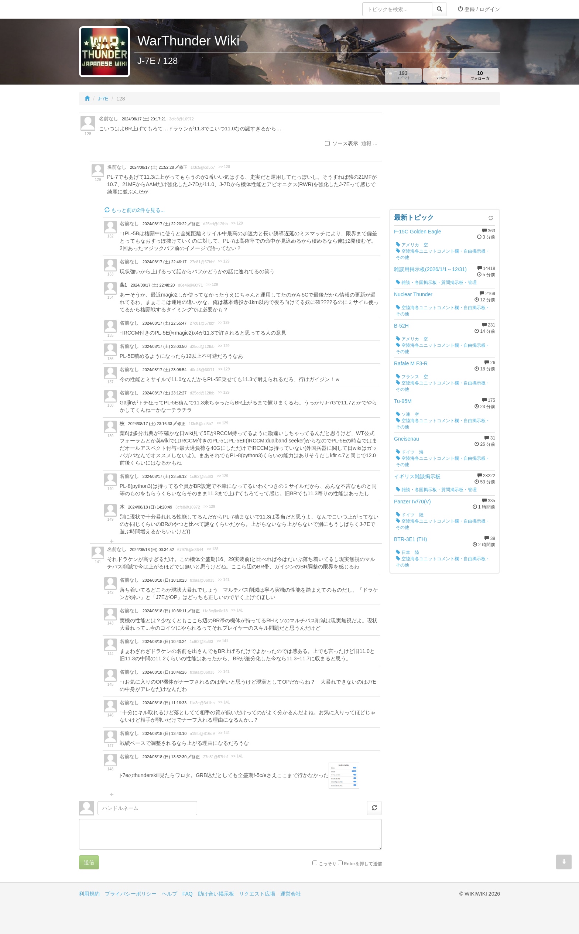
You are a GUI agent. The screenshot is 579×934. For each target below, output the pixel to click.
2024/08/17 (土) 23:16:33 (150, 423)
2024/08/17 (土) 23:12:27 (164, 393)
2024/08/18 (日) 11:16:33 (164, 703)
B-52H (401, 326)
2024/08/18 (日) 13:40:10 (164, 733)
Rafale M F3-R (411, 363)
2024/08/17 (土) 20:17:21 (144, 119)
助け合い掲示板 (216, 894)
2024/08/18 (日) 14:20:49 (150, 507)
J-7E (103, 99)
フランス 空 (412, 376)
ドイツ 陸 (410, 514)
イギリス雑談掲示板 (417, 476)
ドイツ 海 (410, 452)
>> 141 (223, 580)
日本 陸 (407, 552)
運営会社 (290, 894)
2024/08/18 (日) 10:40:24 (164, 641)
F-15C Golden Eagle (417, 232)
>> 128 (224, 167)
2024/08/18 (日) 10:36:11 (165, 611)
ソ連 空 (407, 414)
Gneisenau (406, 439)
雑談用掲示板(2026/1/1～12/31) (430, 269)
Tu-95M (403, 401)
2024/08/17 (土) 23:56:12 (164, 476)
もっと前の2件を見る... (135, 210)
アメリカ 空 (412, 244)
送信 (89, 862)
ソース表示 (341, 143)
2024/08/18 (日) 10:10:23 (164, 580)
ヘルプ (169, 894)
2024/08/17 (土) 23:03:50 (164, 346)
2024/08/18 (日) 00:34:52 (152, 549)
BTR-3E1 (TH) (410, 539)
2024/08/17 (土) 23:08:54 (164, 369)
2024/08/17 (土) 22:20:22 (165, 224)
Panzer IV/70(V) (412, 501)
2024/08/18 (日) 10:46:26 (164, 672)
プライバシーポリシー (131, 894)
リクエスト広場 (257, 894)
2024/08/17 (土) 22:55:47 (164, 323)
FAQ (187, 894)
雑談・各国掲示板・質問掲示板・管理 (436, 282)
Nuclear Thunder (413, 294)
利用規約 (89, 894)
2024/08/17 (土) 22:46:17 (164, 262)
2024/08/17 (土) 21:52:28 (152, 167)
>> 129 (237, 223)
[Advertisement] (444, 159)
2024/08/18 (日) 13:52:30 (165, 757)
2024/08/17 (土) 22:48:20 (153, 285)
